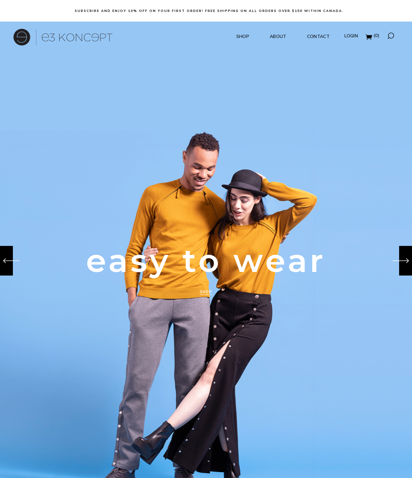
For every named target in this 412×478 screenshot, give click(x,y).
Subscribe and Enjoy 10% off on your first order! (139, 10)
